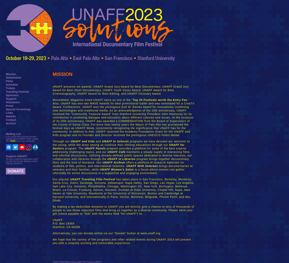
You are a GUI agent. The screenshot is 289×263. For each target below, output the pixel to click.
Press (9, 105)
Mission (11, 74)
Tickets (10, 88)
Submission (13, 77)
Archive (11, 123)
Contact (11, 119)
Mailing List (13, 134)
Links (9, 112)
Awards (11, 116)
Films (9, 81)
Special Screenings (18, 109)
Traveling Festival (17, 91)
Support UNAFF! (16, 156)
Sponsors (12, 95)
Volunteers (13, 102)
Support (11, 98)
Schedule (12, 84)
